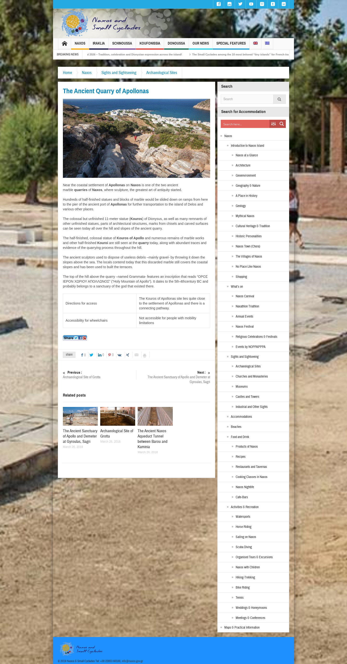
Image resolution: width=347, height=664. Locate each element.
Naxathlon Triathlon (247, 306)
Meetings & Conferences (250, 618)
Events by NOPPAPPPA (251, 347)
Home (67, 72)
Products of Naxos (247, 447)
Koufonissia (150, 45)
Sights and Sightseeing (118, 72)
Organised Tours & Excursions (254, 557)
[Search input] (245, 124)
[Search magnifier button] (282, 124)
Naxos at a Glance (247, 155)
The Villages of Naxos (249, 256)
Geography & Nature (248, 186)
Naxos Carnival (245, 296)
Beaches (236, 427)
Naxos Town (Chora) (248, 246)
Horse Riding (243, 527)
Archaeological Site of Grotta (99, 374)
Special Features (231, 45)
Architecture (243, 165)
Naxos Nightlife (245, 487)
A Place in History (246, 196)
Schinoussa (122, 45)
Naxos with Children (248, 567)
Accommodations (241, 417)
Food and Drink (240, 437)
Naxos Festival (245, 327)
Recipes (241, 457)
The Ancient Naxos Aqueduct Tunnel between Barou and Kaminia (152, 438)
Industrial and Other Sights (252, 407)
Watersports (243, 517)
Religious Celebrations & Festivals (256, 337)
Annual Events (244, 316)
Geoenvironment (246, 175)
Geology (241, 206)
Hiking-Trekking (245, 577)
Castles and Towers (247, 397)
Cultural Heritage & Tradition (253, 226)
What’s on (237, 287)
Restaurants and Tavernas (251, 467)
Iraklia (98, 45)
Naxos (80, 45)
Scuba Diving (244, 547)
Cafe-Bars (242, 497)
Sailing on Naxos (246, 537)
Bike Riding (243, 587)
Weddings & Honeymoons (251, 608)
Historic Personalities (249, 236)
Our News (201, 45)
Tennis (240, 598)
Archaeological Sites (161, 72)
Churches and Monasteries (252, 376)
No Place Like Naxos (248, 267)
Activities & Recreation (245, 507)
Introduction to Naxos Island (247, 146)
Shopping (241, 277)
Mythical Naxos (245, 216)
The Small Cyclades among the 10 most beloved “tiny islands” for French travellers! (254, 54)
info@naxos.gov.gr (132, 661)
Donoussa (176, 45)
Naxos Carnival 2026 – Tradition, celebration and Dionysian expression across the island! (135, 54)
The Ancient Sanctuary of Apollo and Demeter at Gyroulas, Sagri (173, 377)
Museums (242, 387)
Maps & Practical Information (242, 627)
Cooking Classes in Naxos (251, 477)
